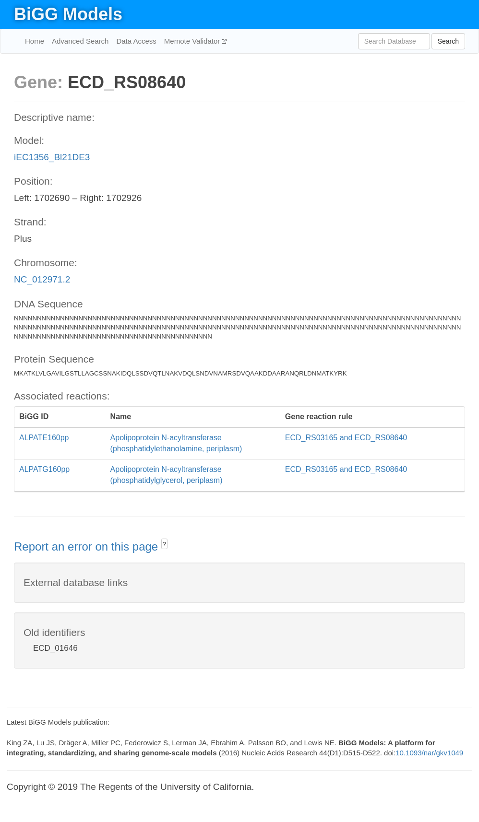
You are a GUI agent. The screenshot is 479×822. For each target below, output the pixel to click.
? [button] (164, 544)
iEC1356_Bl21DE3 (52, 157)
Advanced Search (80, 41)
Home (34, 41)
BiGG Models (68, 14)
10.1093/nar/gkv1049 (429, 753)
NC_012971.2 (42, 279)
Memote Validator (193, 41)
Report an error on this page (87, 546)
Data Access (136, 41)
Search (448, 41)
